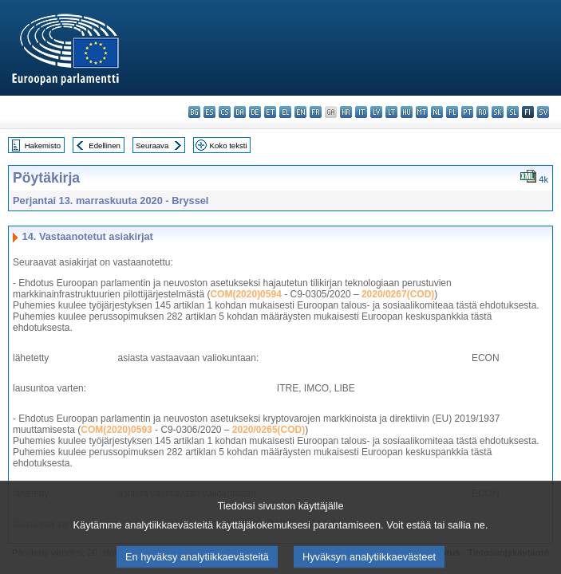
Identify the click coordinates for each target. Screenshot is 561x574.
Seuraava (152, 145)
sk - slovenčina (498, 112)
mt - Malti (422, 112)
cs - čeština (225, 112)
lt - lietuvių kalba (391, 112)
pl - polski (452, 112)
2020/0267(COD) (397, 294)
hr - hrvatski (346, 112)
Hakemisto (43, 145)
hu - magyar (407, 112)
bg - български (194, 112)
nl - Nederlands (437, 112)
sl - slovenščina (513, 112)
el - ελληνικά (285, 112)
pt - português (467, 112)
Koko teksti (228, 145)
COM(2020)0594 (245, 294)
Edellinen (104, 145)
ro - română (482, 112)
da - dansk (240, 112)
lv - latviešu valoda (376, 112)
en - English (300, 112)
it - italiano (361, 112)
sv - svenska (543, 112)
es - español (209, 112)
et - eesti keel (270, 112)
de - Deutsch (255, 112)
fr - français (316, 112)
